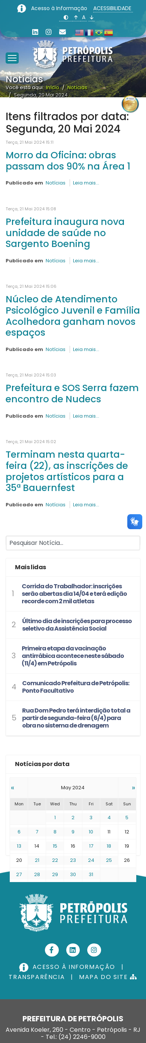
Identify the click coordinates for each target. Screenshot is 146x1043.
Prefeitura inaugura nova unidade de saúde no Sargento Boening (65, 232)
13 (19, 846)
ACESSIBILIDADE (113, 8)
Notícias (56, 182)
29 (55, 874)
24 (91, 860)
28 (37, 874)
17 (91, 846)
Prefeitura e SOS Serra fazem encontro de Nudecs (72, 393)
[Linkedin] (35, 32)
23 (73, 860)
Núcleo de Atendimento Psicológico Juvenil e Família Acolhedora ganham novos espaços (73, 316)
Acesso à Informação (60, 8)
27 (19, 874)
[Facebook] (52, 950)
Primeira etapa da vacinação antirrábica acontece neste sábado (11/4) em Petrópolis (73, 656)
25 (109, 860)
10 (91, 831)
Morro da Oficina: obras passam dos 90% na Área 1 (68, 161)
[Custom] (62, 32)
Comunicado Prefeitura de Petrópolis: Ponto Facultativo (75, 687)
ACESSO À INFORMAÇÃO (68, 967)
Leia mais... (86, 182)
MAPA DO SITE (108, 977)
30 (73, 874)
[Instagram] (49, 32)
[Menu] (12, 48)
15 (55, 846)
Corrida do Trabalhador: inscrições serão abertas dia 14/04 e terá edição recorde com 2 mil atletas (74, 594)
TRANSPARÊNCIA (37, 977)
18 (109, 846)
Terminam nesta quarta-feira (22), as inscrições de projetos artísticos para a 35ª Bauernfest (67, 471)
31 (91, 874)
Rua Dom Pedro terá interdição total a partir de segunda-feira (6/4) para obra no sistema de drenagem (76, 718)
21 (37, 860)
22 (55, 860)
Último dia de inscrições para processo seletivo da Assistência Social (77, 625)
